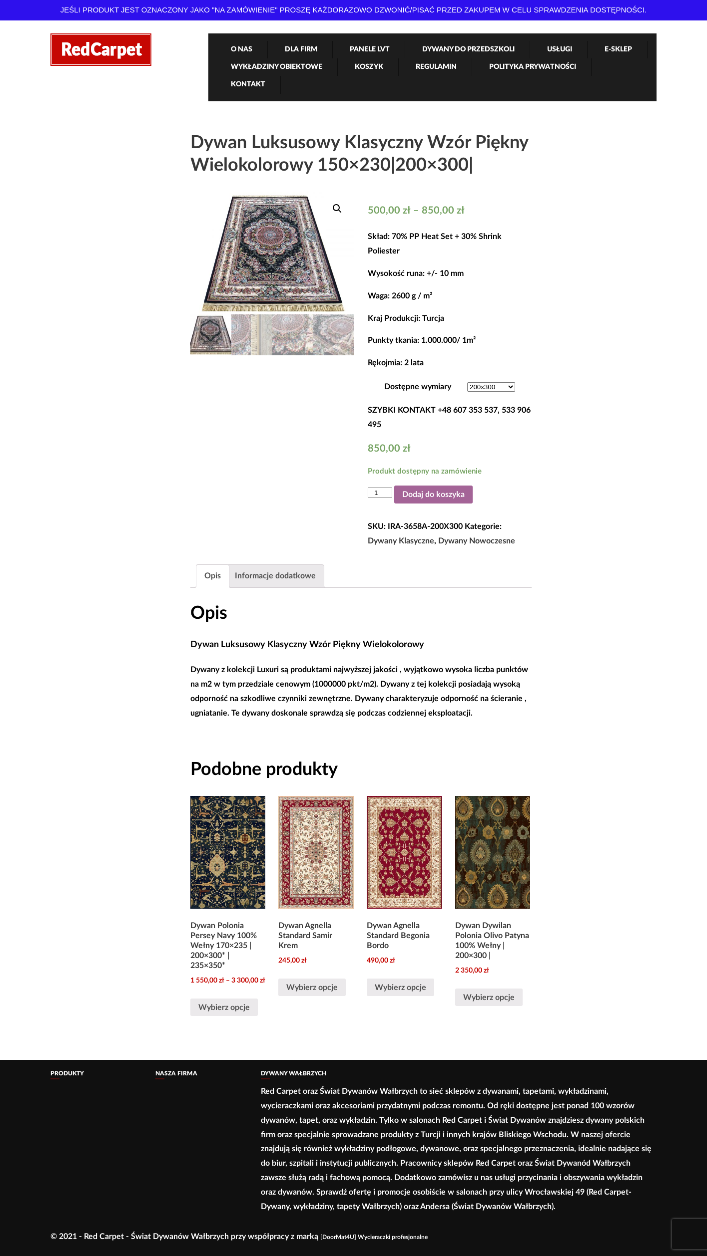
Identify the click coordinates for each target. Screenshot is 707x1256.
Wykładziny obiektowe (276, 66)
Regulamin (436, 66)
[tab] (212, 576)
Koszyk (369, 66)
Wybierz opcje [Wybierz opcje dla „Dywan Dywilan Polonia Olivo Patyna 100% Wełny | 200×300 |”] (489, 998)
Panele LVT (370, 49)
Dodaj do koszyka (433, 495)
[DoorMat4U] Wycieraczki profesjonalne (374, 1237)
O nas (241, 49)
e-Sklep (618, 49)
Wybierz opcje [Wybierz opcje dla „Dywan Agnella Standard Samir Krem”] (312, 988)
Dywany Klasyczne (401, 541)
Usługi (559, 49)
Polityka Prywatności (532, 66)
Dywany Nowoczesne (476, 541)
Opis (212, 576)
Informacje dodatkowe (275, 576)
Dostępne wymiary (417, 387)
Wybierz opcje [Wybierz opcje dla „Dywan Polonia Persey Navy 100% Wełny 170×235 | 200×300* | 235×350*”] (224, 1007)
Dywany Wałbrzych (293, 1073)
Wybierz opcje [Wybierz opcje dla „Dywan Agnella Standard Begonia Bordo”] (400, 988)
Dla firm (301, 49)
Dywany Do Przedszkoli (468, 49)
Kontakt (248, 84)
